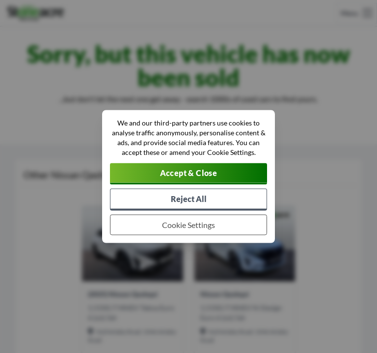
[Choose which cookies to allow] (188, 225)
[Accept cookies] (188, 174)
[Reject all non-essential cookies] (188, 200)
